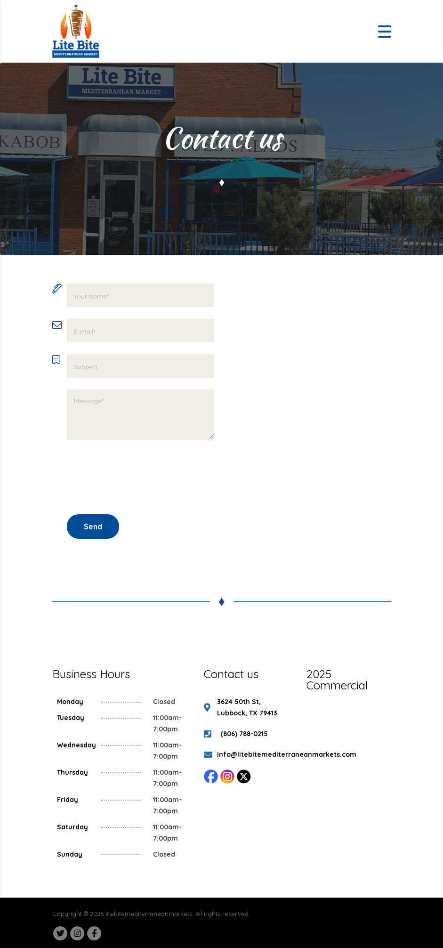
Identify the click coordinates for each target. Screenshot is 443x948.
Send (93, 526)
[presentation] (138, 477)
